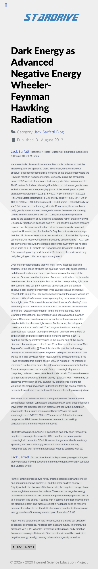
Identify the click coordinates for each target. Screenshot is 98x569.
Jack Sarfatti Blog (49, 132)
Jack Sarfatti (20, 151)
